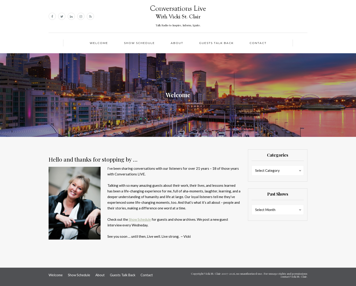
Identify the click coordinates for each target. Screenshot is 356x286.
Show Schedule (139, 43)
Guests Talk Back (216, 43)
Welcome (99, 43)
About (177, 43)
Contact (258, 43)
